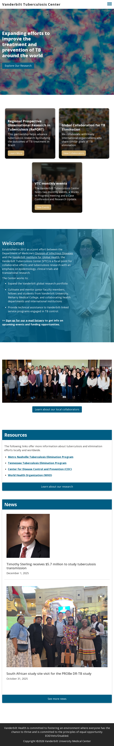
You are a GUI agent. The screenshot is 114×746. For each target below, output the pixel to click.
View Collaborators (73, 153)
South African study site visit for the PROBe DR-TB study (48, 673)
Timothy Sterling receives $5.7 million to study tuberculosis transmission (51, 566)
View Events (42, 207)
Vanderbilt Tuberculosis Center (31, 4)
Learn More (16, 153)
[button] (18, 66)
